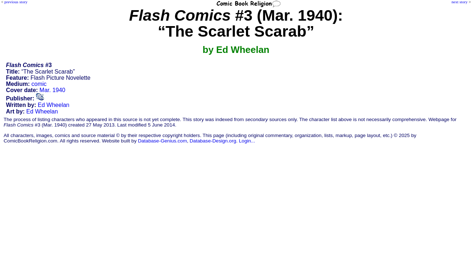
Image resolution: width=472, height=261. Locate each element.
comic (39, 84)
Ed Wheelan (53, 105)
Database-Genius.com (162, 141)
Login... (247, 141)
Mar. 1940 (52, 90)
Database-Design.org (213, 141)
